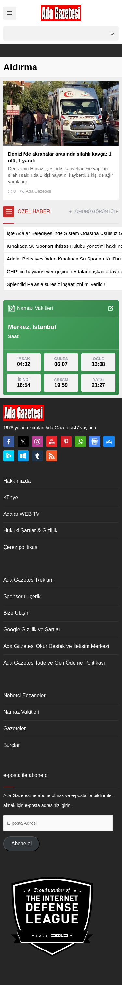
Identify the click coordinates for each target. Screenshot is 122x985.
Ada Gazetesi (38, 191)
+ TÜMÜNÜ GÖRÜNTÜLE (94, 211)
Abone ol (21, 843)
